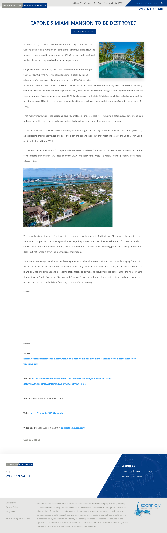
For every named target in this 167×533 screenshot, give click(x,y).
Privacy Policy (12, 507)
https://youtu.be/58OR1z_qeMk (47, 413)
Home (139, 3)
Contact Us (151, 3)
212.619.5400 (152, 10)
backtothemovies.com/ (73, 428)
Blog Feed (10, 512)
